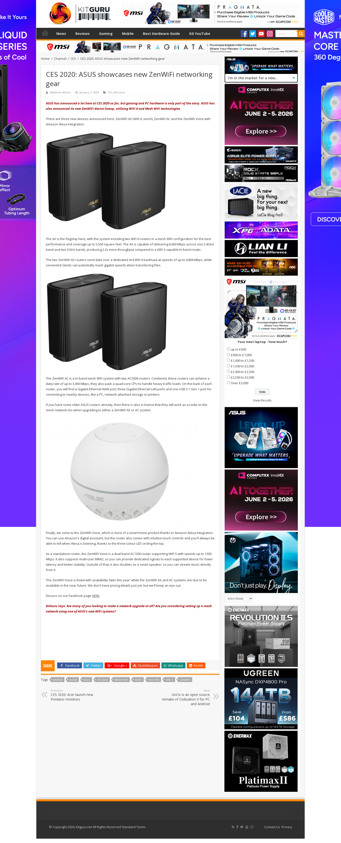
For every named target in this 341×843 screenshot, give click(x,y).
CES (73, 58)
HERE (96, 595)
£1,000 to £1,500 (242, 360)
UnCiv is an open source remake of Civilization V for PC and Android (185, 697)
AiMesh (58, 680)
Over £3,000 (239, 383)
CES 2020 (102, 680)
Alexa (73, 680)
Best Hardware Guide (161, 33)
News (61, 33)
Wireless (119, 92)
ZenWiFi (185, 680)
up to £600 (238, 349)
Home (45, 33)
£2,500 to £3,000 (242, 377)
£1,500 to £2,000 (242, 366)
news (138, 680)
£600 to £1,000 (241, 355)
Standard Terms (134, 827)
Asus (87, 680)
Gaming (106, 33)
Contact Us (272, 827)
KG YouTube (199, 33)
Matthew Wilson (60, 92)
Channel (60, 58)
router (154, 680)
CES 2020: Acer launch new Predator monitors (76, 695)
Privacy (286, 827)
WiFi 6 (169, 680)
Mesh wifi (121, 680)
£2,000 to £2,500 (242, 372)
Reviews (82, 33)
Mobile (128, 33)
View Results (262, 400)
